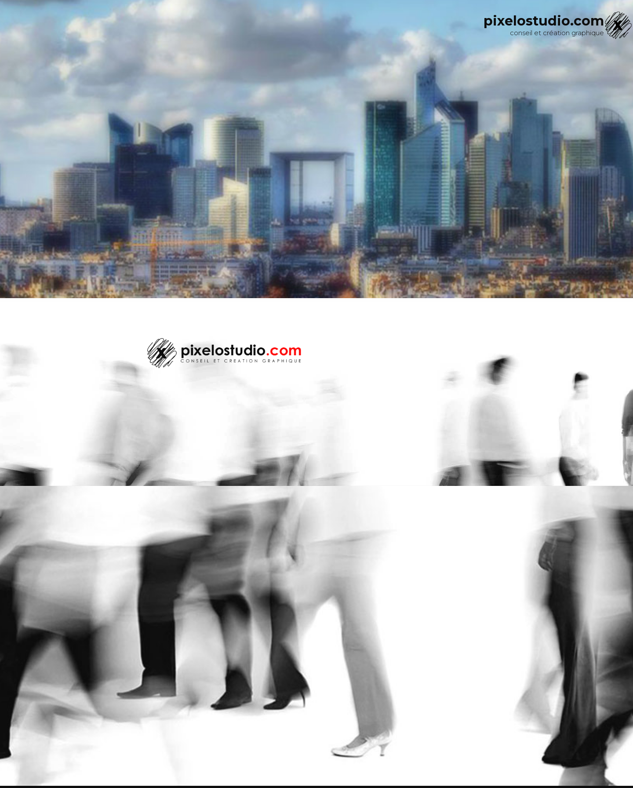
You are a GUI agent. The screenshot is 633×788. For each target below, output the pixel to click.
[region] (316, 392)
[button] (14, 392)
